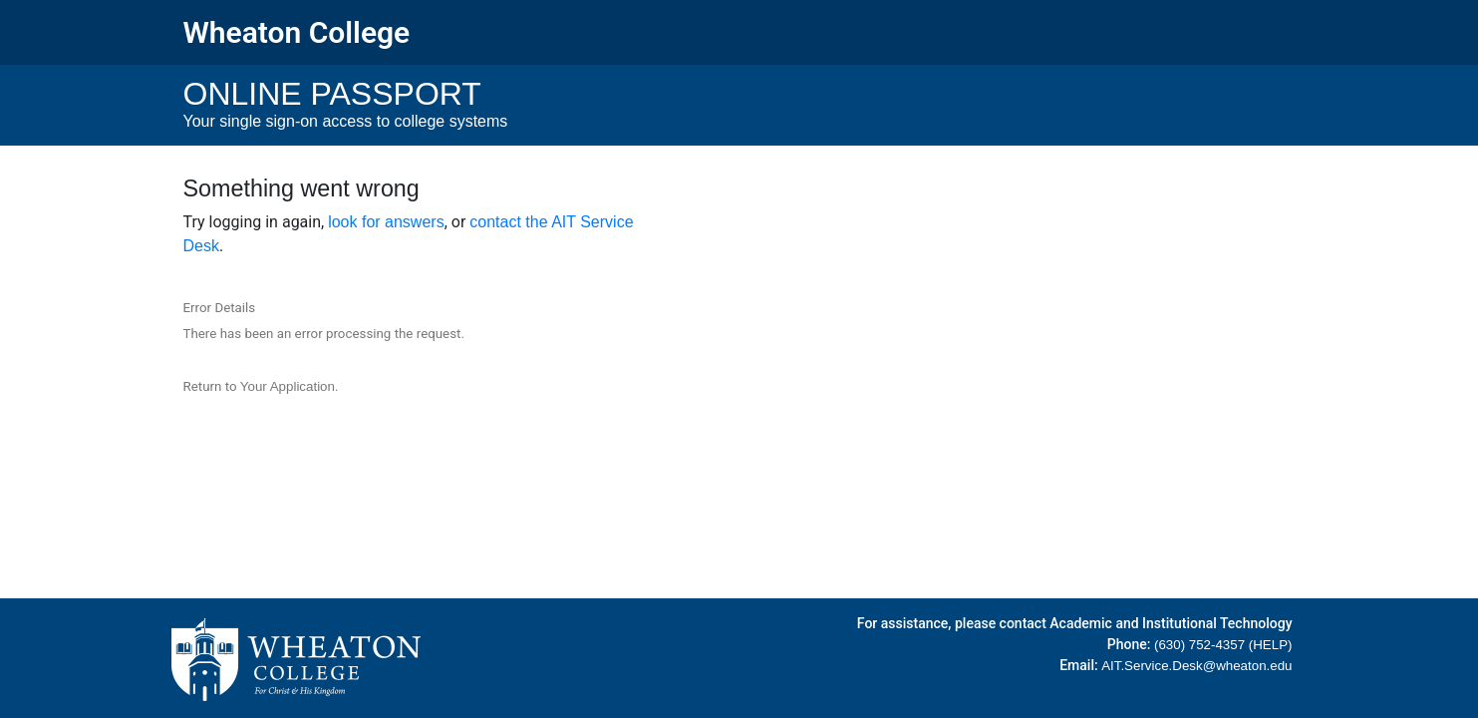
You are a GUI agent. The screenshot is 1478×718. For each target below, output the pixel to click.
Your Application (287, 386)
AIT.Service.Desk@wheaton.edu (1196, 665)
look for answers (386, 221)
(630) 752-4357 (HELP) (1223, 644)
